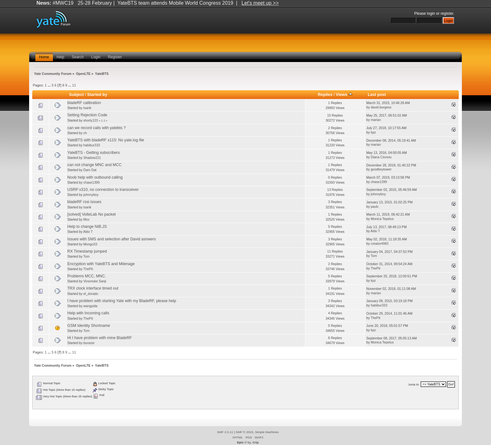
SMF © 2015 (244, 432)
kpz (373, 132)
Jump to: (414, 384)
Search (78, 57)
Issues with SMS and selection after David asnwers (111, 239)
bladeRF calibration (84, 103)
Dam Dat (89, 170)
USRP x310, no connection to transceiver (103, 189)
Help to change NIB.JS (87, 226)
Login (95, 57)
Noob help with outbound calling (95, 177)
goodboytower (381, 169)
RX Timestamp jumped (87, 251)
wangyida (90, 306)
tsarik (87, 108)
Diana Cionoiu (381, 157)
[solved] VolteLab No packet (91, 214)
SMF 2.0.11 (225, 432)
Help (61, 57)
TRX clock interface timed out (92, 288)
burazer (89, 343)
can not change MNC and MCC (94, 165)
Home (44, 57)
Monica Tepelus (382, 219)
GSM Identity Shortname (88, 325)
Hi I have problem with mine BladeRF (99, 338)
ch (85, 133)
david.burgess (381, 107)
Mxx (86, 219)
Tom (86, 256)
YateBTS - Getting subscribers (93, 152)
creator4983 (380, 243)
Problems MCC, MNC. (86, 276)
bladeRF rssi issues (84, 202)
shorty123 (90, 120)
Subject (76, 94)
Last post (377, 94)
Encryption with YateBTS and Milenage (101, 264)
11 (74, 85)
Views (344, 94)
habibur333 (91, 145)
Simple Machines (267, 432)
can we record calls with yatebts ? (96, 128)
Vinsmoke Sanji (94, 281)
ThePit (88, 269)
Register (115, 57)
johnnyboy (90, 194)
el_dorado (90, 294)
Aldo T (88, 231)
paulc (375, 206)
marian (376, 120)
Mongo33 (90, 244)
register (447, 13)
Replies (325, 94)
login (431, 13)
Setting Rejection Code (87, 115)
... (49, 85)
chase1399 (91, 182)
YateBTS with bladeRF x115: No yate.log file (105, 140)
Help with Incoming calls (88, 313)
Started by (97, 94)
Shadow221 (92, 158)
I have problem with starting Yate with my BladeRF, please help (121, 301)
